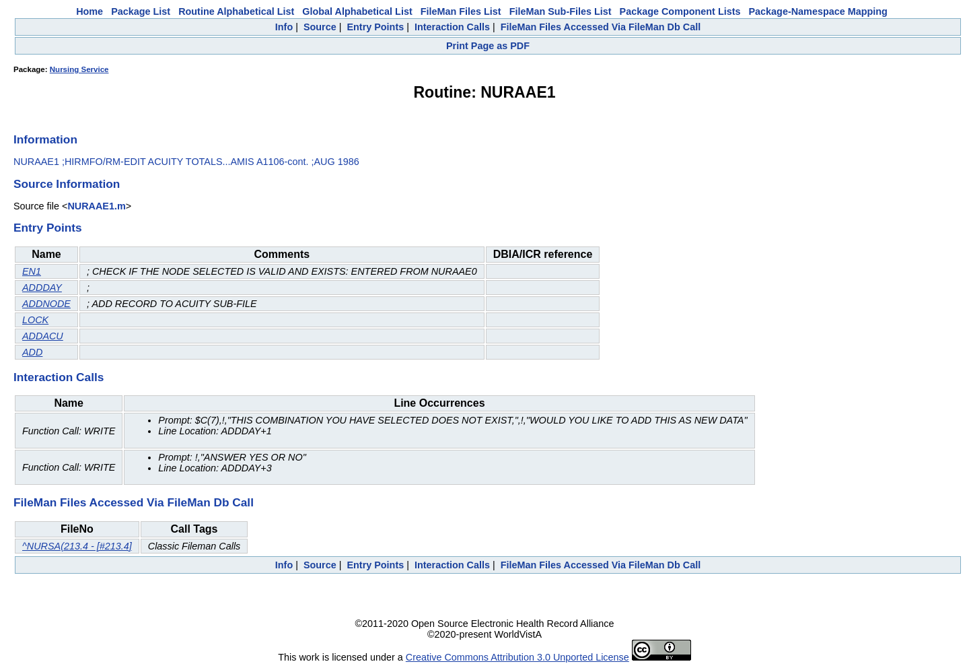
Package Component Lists (680, 11)
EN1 (31, 271)
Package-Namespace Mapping (818, 11)
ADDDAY (42, 287)
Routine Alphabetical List (236, 11)
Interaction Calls (452, 27)
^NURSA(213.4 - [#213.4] (77, 546)
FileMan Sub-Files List (560, 11)
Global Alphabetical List (357, 11)
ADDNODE (46, 303)
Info (284, 27)
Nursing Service (79, 69)
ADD (32, 352)
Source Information (66, 184)
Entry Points (375, 27)
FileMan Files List (461, 11)
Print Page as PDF (488, 45)
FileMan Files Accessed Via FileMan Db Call (601, 27)
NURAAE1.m (96, 206)
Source (319, 27)
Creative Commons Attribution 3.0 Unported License (517, 657)
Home (89, 11)
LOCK (35, 319)
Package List (140, 11)
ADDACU (42, 336)
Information (45, 139)
